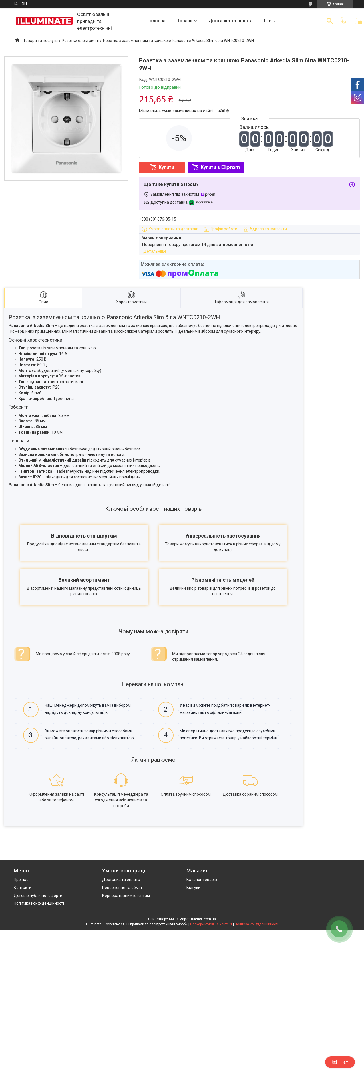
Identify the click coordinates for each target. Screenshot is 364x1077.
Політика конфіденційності (39, 903)
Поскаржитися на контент (211, 924)
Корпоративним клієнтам (126, 895)
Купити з (220, 167)
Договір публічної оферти (38, 895)
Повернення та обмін (122, 887)
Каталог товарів (201, 879)
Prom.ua (209, 919)
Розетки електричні (80, 40)
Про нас (21, 879)
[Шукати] (329, 21)
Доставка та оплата (230, 20)
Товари (185, 20)
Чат (340, 1062)
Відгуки (193, 887)
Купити (166, 167)
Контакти (22, 887)
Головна (156, 20)
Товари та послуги (40, 40)
